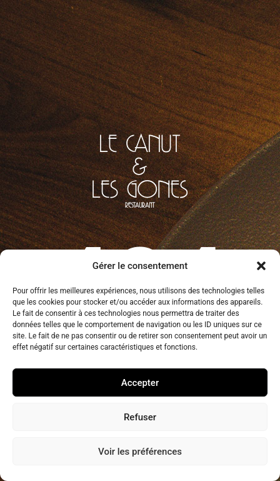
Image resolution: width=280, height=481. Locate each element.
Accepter (140, 382)
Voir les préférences (140, 451)
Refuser (140, 417)
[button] (261, 266)
